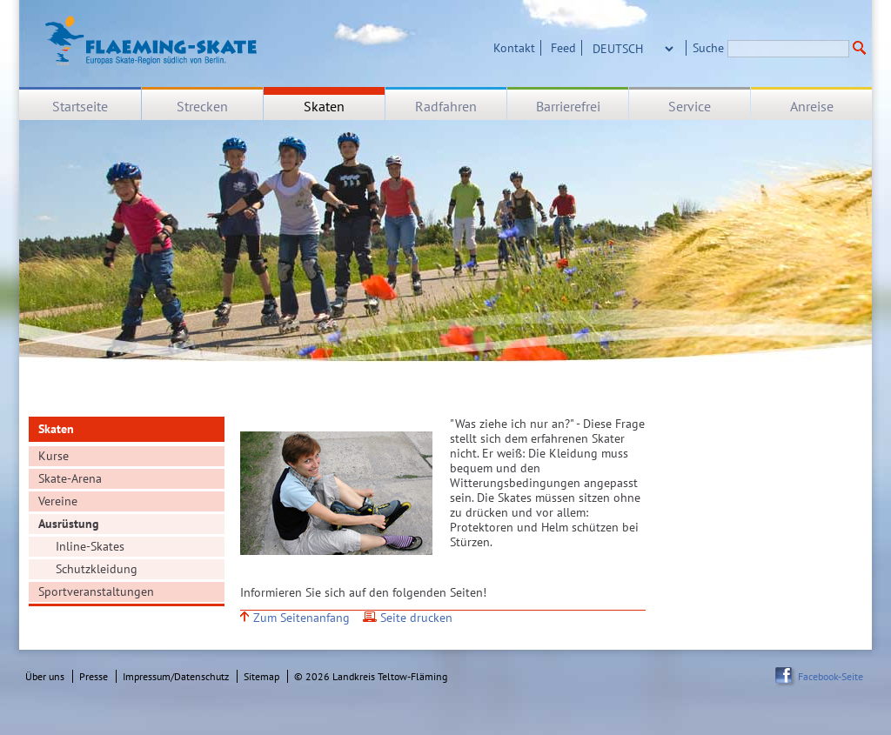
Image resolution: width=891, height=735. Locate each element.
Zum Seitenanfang (301, 618)
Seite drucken (416, 618)
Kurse (53, 456)
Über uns (44, 676)
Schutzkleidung (96, 569)
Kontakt (514, 48)
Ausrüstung (68, 523)
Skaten (324, 106)
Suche (708, 48)
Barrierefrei (568, 106)
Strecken (202, 106)
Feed (563, 48)
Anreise (812, 106)
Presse (93, 676)
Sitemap (261, 676)
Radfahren (446, 106)
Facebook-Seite (830, 676)
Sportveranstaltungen (96, 591)
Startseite (80, 106)
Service (689, 106)
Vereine (57, 501)
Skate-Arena (70, 478)
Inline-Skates (90, 546)
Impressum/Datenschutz (176, 676)
